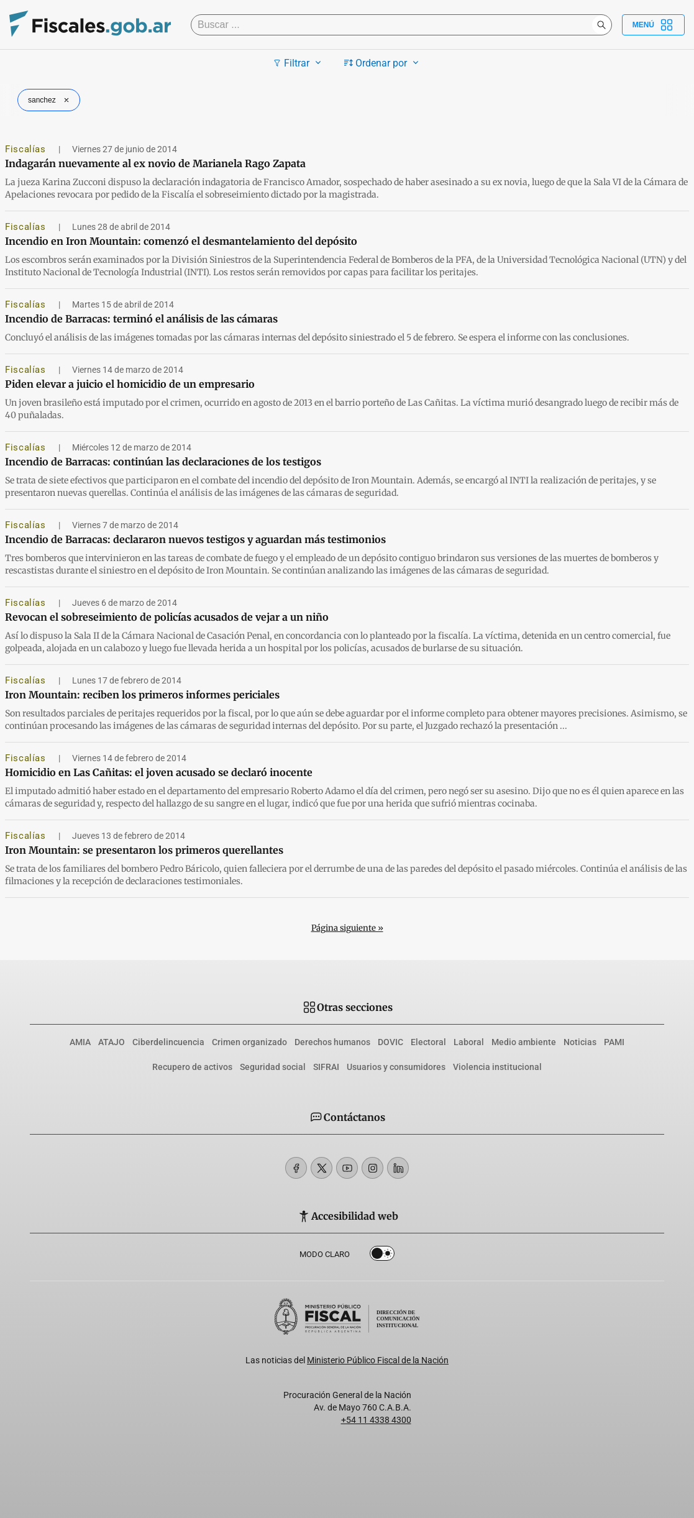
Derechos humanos (332, 1042)
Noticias (580, 1042)
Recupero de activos (192, 1067)
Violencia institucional (497, 1067)
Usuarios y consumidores (396, 1067)
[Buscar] (394, 25)
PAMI (614, 1042)
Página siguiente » (347, 928)
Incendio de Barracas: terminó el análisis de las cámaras (141, 319)
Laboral (469, 1042)
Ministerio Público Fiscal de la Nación (378, 1360)
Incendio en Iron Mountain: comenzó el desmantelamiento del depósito (181, 241)
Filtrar (298, 63)
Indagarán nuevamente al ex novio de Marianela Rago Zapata (155, 163)
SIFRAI (326, 1067)
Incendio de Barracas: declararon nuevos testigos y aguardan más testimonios (195, 539)
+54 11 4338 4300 (376, 1420)
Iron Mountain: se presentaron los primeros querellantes (144, 850)
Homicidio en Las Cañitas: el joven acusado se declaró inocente (159, 772)
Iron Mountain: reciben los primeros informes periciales (142, 694)
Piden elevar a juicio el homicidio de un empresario (130, 384)
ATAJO (111, 1042)
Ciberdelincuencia (168, 1042)
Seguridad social (273, 1067)
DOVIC (390, 1042)
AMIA (80, 1042)
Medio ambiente (523, 1042)
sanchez (50, 100)
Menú (653, 24)
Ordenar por (383, 63)
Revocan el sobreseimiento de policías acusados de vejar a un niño (167, 617)
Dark (382, 1256)
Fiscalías (26, 149)
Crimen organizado (249, 1042)
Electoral (428, 1042)
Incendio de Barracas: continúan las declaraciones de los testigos (163, 461)
